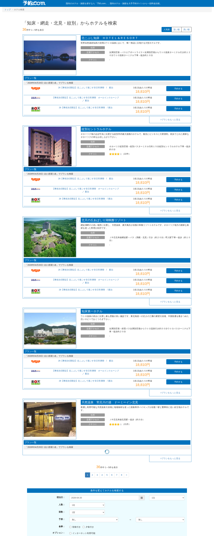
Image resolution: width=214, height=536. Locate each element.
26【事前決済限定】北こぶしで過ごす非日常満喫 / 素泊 (86, 87)
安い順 (176, 29)
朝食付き (75, 501)
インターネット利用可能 (82, 508)
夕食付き (88, 501)
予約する (178, 88)
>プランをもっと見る (170, 119)
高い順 (186, 29)
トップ (7, 9)
